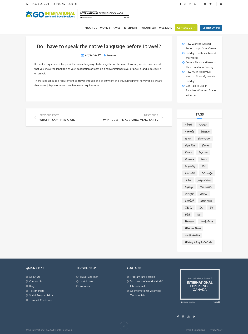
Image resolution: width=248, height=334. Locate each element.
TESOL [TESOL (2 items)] (188, 207)
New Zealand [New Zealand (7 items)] (206, 187)
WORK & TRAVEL (110, 27)
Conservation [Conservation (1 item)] (204, 138)
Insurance (85, 286)
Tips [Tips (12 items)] (201, 207)
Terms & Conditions (40, 300)
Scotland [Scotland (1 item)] (189, 200)
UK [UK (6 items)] (211, 207)
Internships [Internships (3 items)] (207, 173)
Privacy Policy (215, 329)
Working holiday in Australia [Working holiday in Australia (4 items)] (198, 242)
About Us (91, 27)
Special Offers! (211, 27)
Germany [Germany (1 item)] (189, 159)
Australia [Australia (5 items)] (189, 131)
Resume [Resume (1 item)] (203, 193)
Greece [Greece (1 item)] (203, 159)
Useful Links (86, 281)
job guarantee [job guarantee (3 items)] (204, 180)
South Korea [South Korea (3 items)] (206, 200)
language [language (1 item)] (189, 187)
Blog (31, 286)
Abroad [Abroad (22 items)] (188, 124)
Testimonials (36, 290)
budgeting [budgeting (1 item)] (205, 131)
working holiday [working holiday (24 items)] (192, 235)
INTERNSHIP (130, 27)
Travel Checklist (89, 276)
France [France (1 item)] (188, 152)
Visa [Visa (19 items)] (198, 214)
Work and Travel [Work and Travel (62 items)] (193, 228)
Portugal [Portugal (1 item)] (189, 193)
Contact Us (35, 281)
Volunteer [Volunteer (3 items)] (189, 221)
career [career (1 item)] (188, 138)
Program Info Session (142, 276)
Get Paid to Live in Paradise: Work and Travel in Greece (201, 90)
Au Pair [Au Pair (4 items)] (202, 124)
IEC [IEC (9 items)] (204, 166)
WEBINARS (165, 27)
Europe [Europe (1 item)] (205, 145)
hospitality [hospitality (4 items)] (190, 166)
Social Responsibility (41, 295)
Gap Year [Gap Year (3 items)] (203, 152)
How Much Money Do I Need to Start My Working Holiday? (201, 76)
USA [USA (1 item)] (187, 214)
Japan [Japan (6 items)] (188, 180)
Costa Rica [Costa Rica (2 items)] (190, 145)
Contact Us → (186, 27)
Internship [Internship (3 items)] (190, 173)
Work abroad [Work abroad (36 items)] (206, 221)
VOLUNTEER (148, 27)
